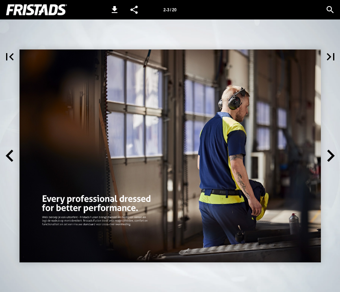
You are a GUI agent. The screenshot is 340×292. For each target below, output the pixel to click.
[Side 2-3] (170, 9)
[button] (114, 9)
